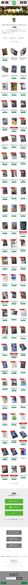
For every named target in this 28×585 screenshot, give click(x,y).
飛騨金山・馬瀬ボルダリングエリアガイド (23, 162)
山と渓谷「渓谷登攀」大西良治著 (5, 336)
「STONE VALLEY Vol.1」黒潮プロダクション (23, 406)
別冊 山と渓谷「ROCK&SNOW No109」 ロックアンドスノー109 (5, 93)
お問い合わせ (17, 575)
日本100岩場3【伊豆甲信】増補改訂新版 (23, 354)
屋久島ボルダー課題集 (5, 388)
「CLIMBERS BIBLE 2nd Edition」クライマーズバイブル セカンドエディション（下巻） (23, 76)
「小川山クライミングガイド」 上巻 (23, 197)
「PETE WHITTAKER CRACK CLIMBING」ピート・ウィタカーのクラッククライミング (5, 145)
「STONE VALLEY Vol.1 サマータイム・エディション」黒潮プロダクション (23, 267)
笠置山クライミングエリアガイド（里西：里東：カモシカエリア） (5, 197)
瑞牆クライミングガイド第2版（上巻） (23, 214)
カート (25, 2)
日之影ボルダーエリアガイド (14, 336)
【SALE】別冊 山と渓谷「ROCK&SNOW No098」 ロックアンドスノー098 (5, 303)
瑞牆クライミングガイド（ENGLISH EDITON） (23, 284)
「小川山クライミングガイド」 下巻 (14, 214)
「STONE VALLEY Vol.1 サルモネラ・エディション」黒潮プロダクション (23, 302)
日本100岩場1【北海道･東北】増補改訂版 (14, 440)
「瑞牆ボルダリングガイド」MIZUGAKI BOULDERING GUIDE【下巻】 (5, 128)
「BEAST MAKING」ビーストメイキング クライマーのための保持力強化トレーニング (14, 267)
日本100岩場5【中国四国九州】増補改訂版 (14, 458)
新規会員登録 (11, 575)
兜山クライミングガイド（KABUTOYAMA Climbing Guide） (23, 93)
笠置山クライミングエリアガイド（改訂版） (5, 319)
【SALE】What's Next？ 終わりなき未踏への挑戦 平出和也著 (14, 129)
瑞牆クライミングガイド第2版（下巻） (14, 232)
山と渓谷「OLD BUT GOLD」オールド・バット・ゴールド (23, 337)
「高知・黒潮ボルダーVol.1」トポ (4, 423)
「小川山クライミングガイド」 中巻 (5, 214)
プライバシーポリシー (22, 556)
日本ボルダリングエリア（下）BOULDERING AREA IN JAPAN (5, 441)
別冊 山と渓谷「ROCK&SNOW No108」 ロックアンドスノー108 (14, 93)
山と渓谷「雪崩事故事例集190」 (23, 319)
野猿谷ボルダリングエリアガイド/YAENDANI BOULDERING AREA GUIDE (14, 163)
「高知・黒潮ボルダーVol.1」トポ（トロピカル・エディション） (5, 406)
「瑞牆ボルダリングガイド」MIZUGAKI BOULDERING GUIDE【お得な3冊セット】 (14, 58)
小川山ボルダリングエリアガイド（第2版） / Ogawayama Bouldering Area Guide (23, 145)
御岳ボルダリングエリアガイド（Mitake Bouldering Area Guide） (5, 180)
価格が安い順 (12, 38)
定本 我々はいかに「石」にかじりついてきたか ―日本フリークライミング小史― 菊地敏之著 (23, 128)
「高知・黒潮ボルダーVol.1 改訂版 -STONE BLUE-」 (23, 249)
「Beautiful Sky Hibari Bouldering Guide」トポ (14, 423)
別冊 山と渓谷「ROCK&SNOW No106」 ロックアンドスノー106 (5, 111)
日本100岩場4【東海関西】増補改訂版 (5, 458)
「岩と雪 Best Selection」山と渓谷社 (23, 458)
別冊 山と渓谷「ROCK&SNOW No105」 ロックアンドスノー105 (14, 180)
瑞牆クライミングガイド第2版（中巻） (5, 232)
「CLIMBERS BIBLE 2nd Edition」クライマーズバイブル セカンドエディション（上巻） (14, 76)
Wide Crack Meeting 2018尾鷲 (23, 388)
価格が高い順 (21, 38)
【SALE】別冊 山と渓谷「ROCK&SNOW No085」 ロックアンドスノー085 (14, 477)
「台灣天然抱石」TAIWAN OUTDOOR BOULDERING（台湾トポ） (14, 389)
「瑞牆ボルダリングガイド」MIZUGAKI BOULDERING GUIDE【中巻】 (23, 111)
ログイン (14, 575)
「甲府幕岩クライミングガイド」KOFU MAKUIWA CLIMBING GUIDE (5, 58)
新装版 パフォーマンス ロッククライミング (5, 354)
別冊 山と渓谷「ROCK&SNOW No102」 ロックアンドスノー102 (14, 250)
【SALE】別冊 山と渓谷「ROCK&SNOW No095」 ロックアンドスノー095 (5, 477)
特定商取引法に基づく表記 (11, 556)
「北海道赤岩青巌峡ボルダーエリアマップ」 (5, 284)
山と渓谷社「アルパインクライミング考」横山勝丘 (14, 284)
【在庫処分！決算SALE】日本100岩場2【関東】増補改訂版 (23, 442)
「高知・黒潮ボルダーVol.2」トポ (14, 406)
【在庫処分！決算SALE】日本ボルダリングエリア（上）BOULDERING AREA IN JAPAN (23, 425)
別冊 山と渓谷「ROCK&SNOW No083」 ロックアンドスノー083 (23, 476)
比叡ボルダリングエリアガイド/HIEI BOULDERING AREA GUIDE (5, 250)
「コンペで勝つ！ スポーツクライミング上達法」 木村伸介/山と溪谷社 (14, 371)
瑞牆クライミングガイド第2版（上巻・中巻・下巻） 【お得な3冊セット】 (23, 58)
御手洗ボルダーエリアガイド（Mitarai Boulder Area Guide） (14, 145)
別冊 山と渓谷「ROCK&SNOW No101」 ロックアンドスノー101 (5, 267)
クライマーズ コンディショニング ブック (23, 371)
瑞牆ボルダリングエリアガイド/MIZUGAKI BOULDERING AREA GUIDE (5, 163)
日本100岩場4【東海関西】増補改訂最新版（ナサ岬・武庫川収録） (5, 371)
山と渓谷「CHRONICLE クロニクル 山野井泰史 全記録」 (14, 302)
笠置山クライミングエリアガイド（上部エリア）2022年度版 (23, 180)
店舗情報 (3, 556)
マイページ (21, 2)
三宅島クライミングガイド (14, 318)
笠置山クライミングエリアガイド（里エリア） (14, 197)
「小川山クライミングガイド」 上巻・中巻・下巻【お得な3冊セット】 (5, 76)
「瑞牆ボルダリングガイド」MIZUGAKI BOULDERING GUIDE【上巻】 (14, 111)
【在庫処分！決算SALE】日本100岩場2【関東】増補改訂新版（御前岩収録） (14, 355)
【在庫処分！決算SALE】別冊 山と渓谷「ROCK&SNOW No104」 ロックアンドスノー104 (23, 233)
